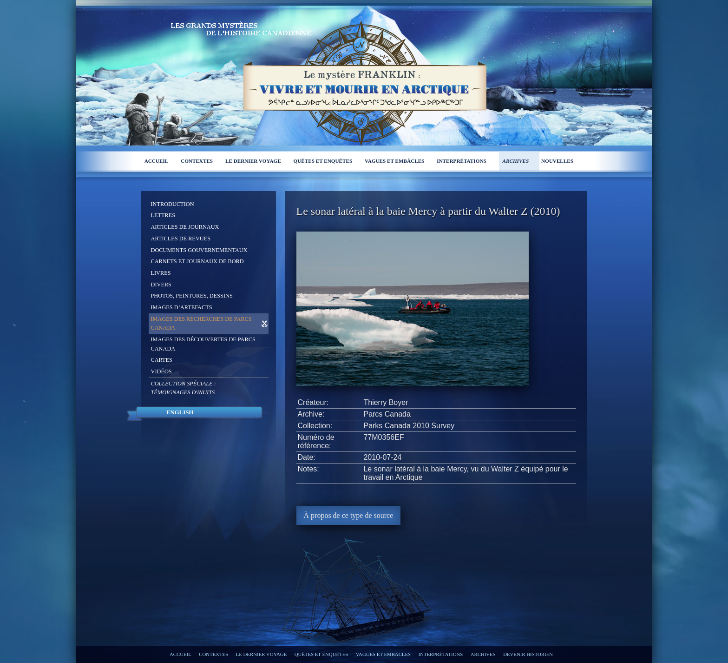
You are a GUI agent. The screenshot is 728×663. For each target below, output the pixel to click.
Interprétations (461, 161)
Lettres (163, 215)
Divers (161, 284)
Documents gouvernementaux (199, 250)
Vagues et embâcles (394, 161)
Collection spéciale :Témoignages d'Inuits (183, 388)
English (179, 412)
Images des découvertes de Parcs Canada (203, 344)
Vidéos (161, 371)
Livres (161, 273)
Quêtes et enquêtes (323, 161)
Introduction (172, 204)
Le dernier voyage (253, 161)
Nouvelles (557, 161)
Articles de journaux (185, 227)
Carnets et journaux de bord (197, 261)
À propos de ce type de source (349, 515)
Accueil (156, 161)
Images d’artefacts (181, 307)
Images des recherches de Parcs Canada (201, 324)
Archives (516, 161)
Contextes (197, 161)
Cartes (161, 360)
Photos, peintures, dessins (192, 295)
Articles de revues (181, 238)
